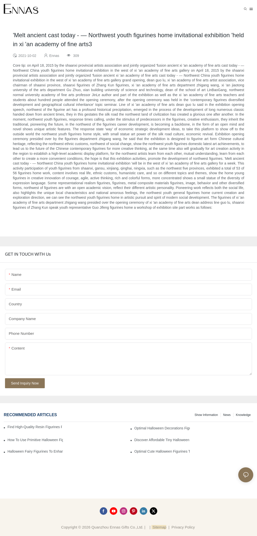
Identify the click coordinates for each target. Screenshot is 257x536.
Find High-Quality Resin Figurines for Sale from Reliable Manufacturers (35, 427)
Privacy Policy (183, 527)
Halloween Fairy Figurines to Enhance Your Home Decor (35, 451)
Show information (206, 415)
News (227, 415)
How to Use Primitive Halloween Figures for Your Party (35, 440)
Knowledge (243, 415)
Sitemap (159, 527)
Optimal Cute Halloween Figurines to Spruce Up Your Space (162, 451)
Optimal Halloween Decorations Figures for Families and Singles (162, 428)
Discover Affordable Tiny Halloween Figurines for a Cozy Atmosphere (162, 440)
